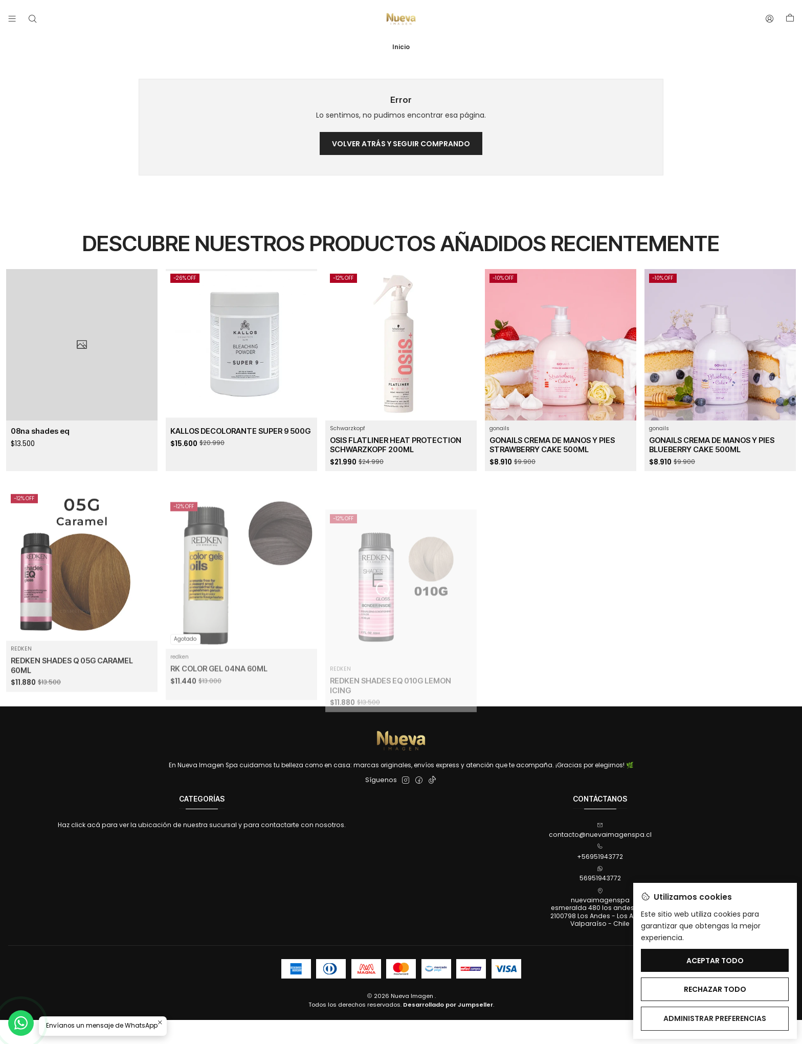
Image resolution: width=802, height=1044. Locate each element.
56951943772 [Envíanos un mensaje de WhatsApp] (600, 873)
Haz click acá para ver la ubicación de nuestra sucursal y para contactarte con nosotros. (202, 824)
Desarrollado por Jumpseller (448, 1005)
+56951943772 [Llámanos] (600, 851)
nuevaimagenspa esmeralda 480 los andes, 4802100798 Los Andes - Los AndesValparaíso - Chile (600, 907)
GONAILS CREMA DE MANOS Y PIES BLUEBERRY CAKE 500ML (711, 470)
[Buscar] (32, 19)
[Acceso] (769, 19)
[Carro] (789, 19)
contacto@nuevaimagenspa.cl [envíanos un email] (600, 830)
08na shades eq (40, 432)
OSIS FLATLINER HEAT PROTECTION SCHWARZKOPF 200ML (395, 453)
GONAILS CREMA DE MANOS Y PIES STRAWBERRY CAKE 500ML (552, 460)
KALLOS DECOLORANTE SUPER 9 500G (240, 434)
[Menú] (12, 19)
